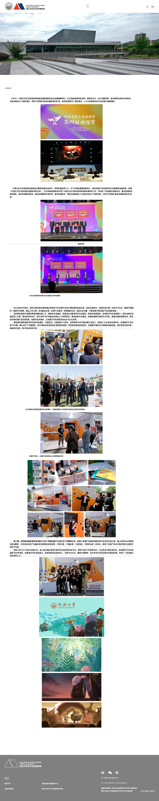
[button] (156, 67)
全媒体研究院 (8, 789)
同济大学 (7, 783)
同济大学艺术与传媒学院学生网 (52, 789)
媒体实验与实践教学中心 (50, 783)
